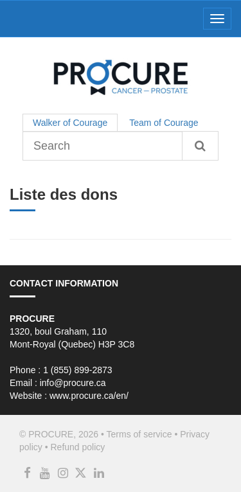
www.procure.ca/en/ (89, 396)
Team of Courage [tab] (163, 123)
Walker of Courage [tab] (70, 123)
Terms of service (139, 434)
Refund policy (77, 447)
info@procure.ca (73, 383)
